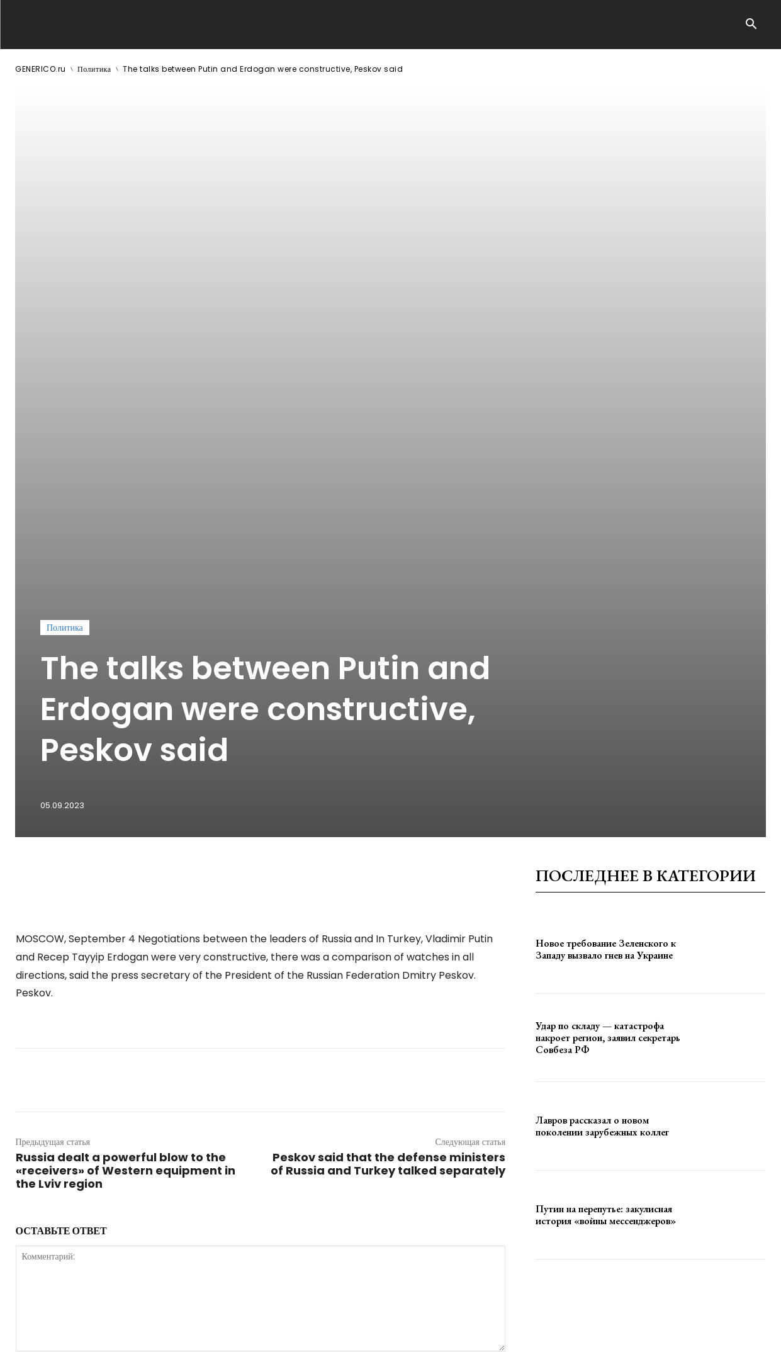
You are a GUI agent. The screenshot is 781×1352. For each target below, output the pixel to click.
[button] (751, 25)
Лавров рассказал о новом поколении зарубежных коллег (602, 796)
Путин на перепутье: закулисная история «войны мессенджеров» (606, 885)
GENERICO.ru (40, 69)
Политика (94, 69)
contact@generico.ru (268, 1332)
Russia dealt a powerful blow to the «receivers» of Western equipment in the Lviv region (125, 841)
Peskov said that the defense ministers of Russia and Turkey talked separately (388, 834)
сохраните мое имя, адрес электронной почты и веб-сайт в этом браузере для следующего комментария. (228, 1111)
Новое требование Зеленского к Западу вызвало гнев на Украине (606, 620)
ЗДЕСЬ (136, 1332)
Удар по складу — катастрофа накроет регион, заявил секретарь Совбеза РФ (608, 708)
